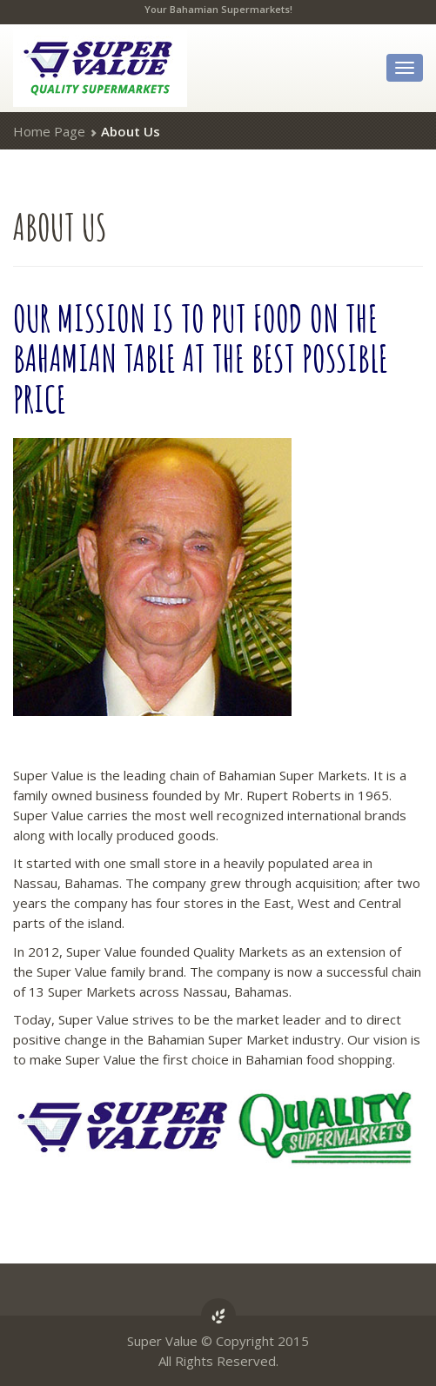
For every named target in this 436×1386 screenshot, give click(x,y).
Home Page (49, 131)
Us (60, 226)
